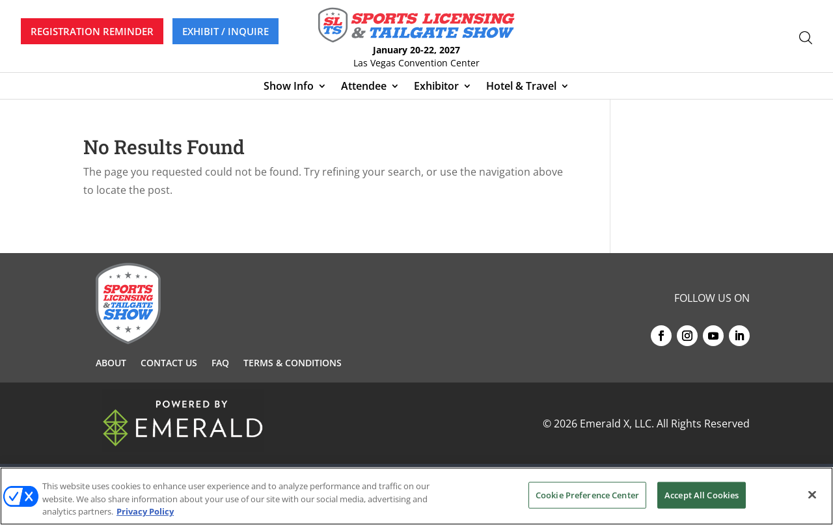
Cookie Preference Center (587, 494)
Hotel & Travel (521, 87)
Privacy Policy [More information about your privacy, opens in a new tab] (145, 511)
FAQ (220, 363)
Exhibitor (436, 87)
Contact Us (169, 363)
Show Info (289, 87)
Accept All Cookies (701, 494)
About (111, 363)
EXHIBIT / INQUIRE (225, 31)
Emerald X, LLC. (617, 423)
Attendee (364, 87)
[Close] (812, 494)
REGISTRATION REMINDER (92, 31)
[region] (416, 496)
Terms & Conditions (292, 363)
